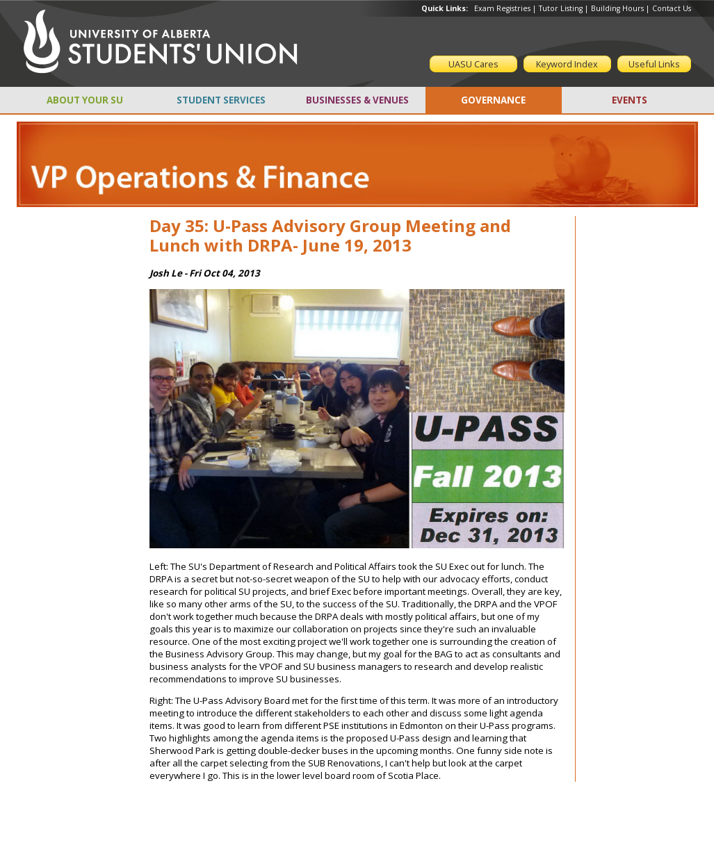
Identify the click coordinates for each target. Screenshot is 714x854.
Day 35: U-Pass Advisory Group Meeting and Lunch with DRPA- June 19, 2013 (330, 235)
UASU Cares (473, 64)
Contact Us (671, 8)
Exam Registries (502, 8)
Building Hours (617, 8)
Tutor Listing (561, 8)
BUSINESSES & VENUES (357, 100)
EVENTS (629, 100)
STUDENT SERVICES (221, 100)
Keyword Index (567, 64)
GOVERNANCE (493, 100)
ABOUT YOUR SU (85, 100)
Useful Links (654, 64)
